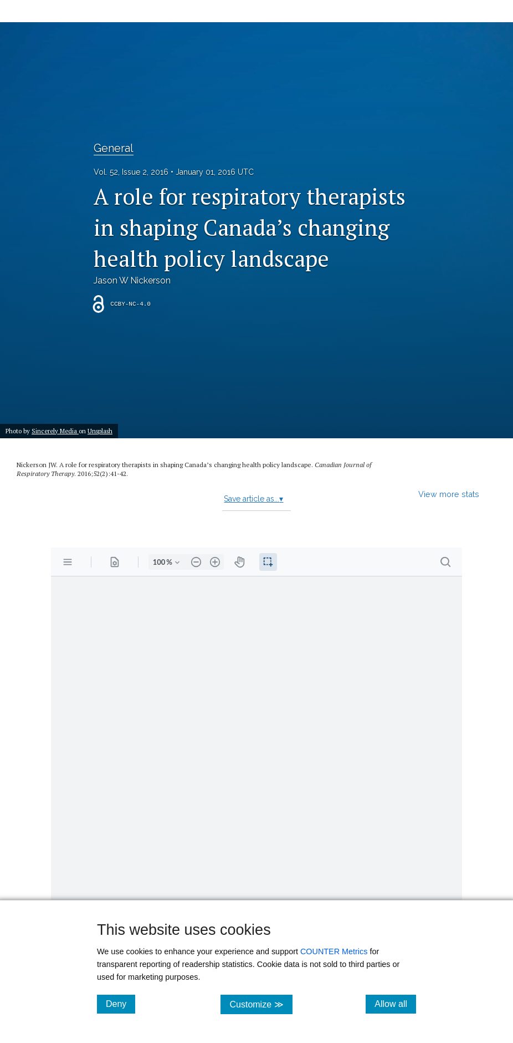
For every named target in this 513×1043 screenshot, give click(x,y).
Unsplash (100, 431)
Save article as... (253, 498)
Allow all (395, 1004)
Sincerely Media (55, 431)
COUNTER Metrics (334, 951)
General (114, 148)
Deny (120, 1004)
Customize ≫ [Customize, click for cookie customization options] (260, 1004)
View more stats (448, 494)
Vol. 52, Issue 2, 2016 (131, 172)
